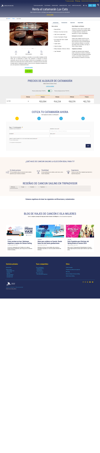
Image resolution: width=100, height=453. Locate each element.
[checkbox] (49, 141)
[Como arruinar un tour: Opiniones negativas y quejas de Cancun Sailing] (20, 388)
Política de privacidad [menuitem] (19, 444)
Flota (13, 18)
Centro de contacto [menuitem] (70, 1)
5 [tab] (32, 49)
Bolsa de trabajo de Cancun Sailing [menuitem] (73, 431)
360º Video (28, 71)
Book (90, 5)
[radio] (49, 140)
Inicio (8, 18)
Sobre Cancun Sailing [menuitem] (70, 433)
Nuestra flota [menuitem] (8, 425)
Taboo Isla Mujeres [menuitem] (10, 432)
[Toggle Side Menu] (98, 5)
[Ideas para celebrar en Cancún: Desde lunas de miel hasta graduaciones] (50, 388)
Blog (69, 5)
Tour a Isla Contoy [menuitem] (39, 430)
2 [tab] (24, 49)
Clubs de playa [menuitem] (9, 427)
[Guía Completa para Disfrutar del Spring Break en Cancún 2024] (80, 388)
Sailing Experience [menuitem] (40, 428)
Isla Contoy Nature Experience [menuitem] (42, 431)
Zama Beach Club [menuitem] (10, 433)
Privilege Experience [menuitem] (40, 426)
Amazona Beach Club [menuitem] (10, 428)
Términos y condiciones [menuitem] (10, 444)
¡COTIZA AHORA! (50, 86)
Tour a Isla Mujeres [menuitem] (40, 425)
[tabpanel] (29, 34)
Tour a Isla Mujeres (38, 5)
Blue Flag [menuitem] (68, 429)
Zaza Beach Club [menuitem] (10, 434)
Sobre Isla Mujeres (76, 5)
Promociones (55, 5)
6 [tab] (34, 49)
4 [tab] (29, 49)
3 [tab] (27, 49)
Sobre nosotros (63, 5)
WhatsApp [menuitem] (77, 1)
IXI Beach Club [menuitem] (9, 429)
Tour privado (47, 5)
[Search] (86, 5)
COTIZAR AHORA (29, 67)
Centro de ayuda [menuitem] (69, 425)
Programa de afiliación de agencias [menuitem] (73, 427)
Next (88, 145)
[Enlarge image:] (29, 34)
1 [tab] (22, 49)
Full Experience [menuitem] (39, 427)
